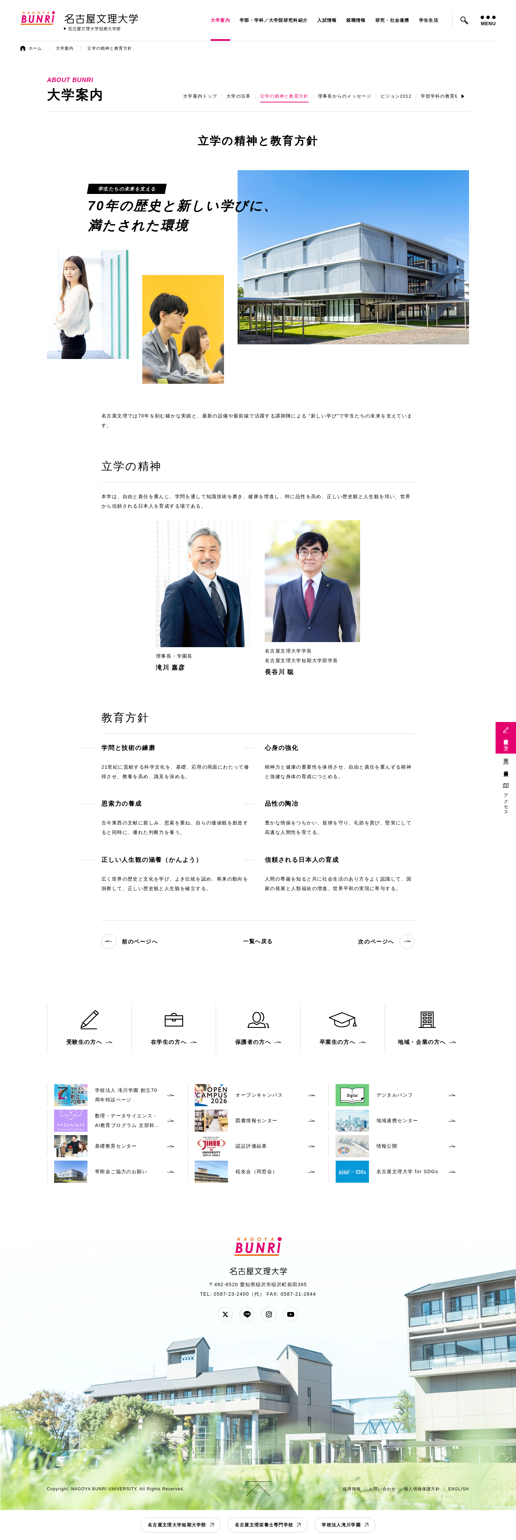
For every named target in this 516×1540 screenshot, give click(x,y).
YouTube (290, 1314)
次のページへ (386, 941)
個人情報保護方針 (422, 1489)
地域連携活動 (506, 768)
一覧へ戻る (258, 941)
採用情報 (352, 1489)
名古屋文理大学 (101, 17)
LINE (247, 1314)
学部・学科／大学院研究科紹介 (274, 20)
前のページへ (129, 941)
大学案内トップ (200, 96)
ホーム (35, 48)
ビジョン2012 (396, 96)
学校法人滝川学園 (341, 1524)
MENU (488, 21)
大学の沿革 (238, 96)
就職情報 (356, 20)
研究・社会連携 (392, 20)
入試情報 (327, 20)
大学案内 (220, 20)
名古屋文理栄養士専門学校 (264, 1524)
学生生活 (428, 20)
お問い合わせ (382, 1489)
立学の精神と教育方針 (284, 96)
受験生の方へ (506, 742)
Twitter (225, 1314)
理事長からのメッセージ (344, 96)
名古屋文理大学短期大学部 (177, 1524)
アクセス (506, 802)
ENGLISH (458, 1489)
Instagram (268, 1314)
